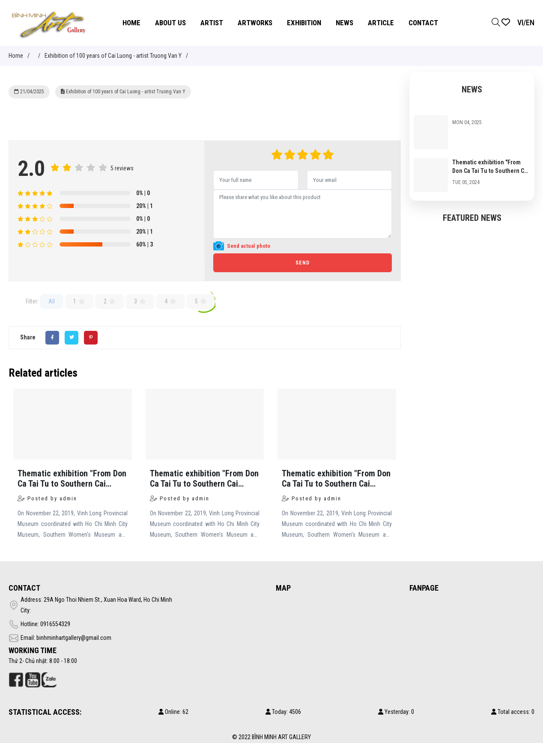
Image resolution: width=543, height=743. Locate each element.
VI (520, 22)
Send (302, 263)
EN (530, 22)
